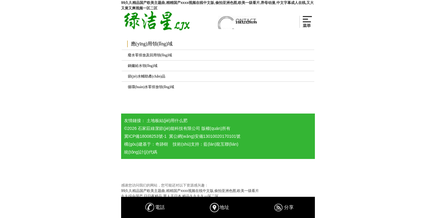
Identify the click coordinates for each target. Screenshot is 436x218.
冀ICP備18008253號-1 (145, 136)
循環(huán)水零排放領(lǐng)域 (151, 87)
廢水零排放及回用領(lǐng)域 (150, 55)
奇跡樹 (161, 144)
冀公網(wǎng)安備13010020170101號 (204, 136)
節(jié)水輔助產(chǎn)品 (146, 76)
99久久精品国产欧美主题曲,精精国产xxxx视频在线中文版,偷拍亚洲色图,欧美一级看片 (190, 191)
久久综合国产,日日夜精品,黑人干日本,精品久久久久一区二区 (170, 196)
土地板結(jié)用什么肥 (167, 120)
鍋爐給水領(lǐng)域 (142, 66)
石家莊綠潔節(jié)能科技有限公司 (169, 128)
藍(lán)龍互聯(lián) (220, 144)
